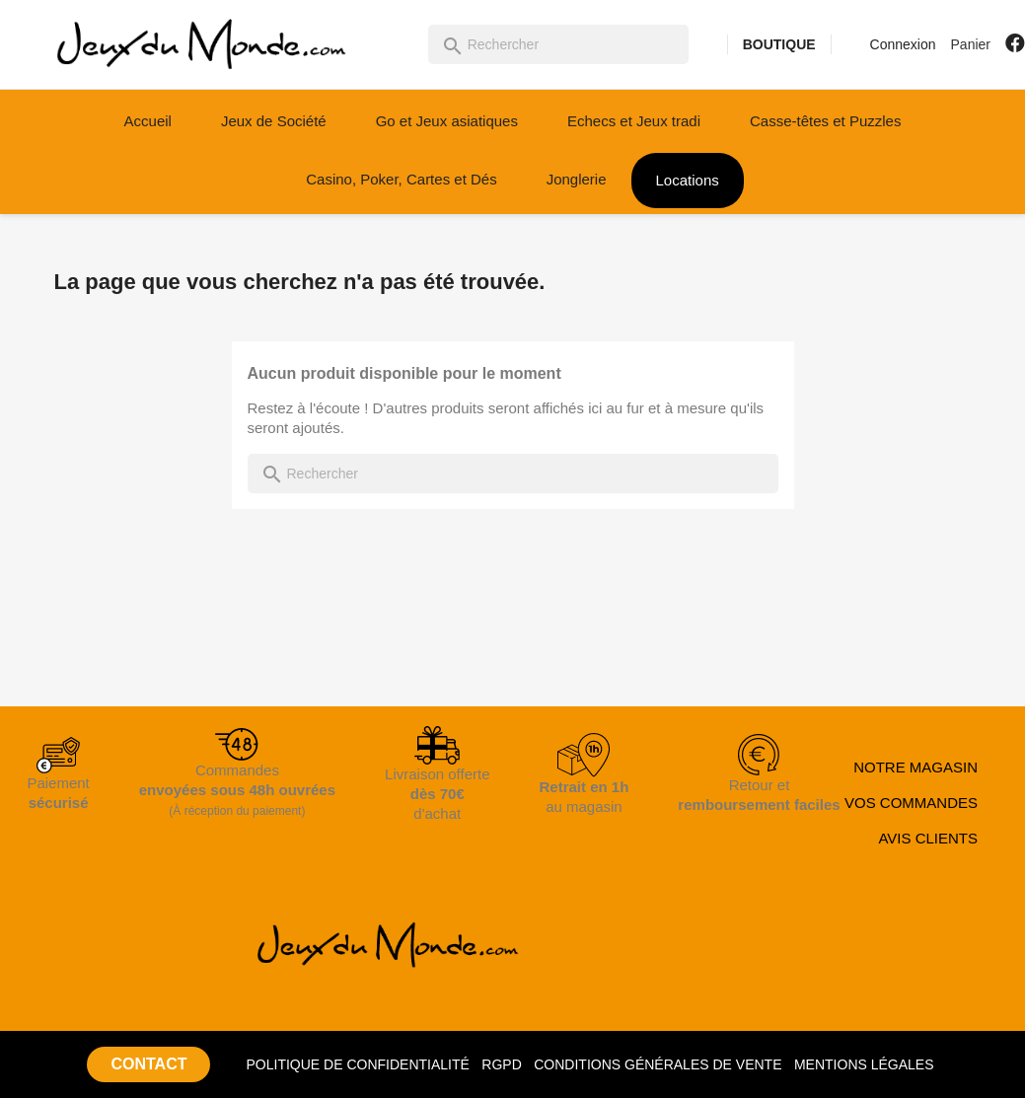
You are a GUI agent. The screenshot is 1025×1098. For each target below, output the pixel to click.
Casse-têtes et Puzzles (825, 120)
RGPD (501, 1064)
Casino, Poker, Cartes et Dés (401, 179)
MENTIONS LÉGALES (864, 1064)
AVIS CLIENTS (928, 838)
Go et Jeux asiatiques (447, 120)
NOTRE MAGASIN (915, 767)
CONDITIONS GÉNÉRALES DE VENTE (657, 1064)
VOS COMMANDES (911, 802)
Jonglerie (577, 179)
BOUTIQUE (779, 44)
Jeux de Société (274, 120)
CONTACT (148, 1064)
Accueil (148, 120)
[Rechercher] (558, 44)
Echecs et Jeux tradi (633, 120)
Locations (687, 180)
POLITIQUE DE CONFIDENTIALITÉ (357, 1064)
